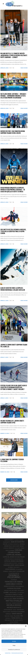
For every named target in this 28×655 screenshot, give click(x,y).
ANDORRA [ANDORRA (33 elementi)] (5, 544)
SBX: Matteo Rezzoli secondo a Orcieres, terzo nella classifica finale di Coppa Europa (13, 231)
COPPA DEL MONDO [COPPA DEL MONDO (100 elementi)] (13, 555)
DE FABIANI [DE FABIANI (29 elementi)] (10, 567)
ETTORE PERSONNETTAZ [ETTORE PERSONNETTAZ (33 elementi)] (14, 573)
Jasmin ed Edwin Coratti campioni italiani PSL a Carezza (13, 346)
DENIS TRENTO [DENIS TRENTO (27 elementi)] (16, 567)
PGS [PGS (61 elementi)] (22, 616)
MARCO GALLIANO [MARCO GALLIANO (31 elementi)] (8, 598)
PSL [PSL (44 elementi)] (13, 620)
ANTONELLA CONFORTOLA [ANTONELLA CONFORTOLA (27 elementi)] (13, 544)
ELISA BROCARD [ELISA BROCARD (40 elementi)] (20, 571)
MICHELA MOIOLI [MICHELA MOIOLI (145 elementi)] (14, 605)
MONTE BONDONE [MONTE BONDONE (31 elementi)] (8, 609)
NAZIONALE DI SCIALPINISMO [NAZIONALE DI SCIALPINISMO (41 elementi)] (18, 611)
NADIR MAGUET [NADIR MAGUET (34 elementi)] (20, 609)
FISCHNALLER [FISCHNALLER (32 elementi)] (14, 579)
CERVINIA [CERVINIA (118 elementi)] (18, 550)
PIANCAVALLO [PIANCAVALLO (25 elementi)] (8, 618)
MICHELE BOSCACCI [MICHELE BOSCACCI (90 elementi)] (14, 607)
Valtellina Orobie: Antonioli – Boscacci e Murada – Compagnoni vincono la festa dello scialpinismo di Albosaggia (13, 96)
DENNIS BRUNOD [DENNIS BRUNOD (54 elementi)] (10, 569)
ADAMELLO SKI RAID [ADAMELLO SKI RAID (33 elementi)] (18, 539)
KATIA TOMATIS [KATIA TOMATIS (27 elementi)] (21, 590)
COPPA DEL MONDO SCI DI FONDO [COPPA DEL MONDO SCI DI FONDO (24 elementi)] (10, 563)
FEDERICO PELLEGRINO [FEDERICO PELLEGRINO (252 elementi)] (13, 576)
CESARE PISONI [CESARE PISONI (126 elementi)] (14, 552)
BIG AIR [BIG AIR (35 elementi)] (22, 546)
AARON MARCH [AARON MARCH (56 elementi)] (9, 539)
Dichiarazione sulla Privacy (17, 652)
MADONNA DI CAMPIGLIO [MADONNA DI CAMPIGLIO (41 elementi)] (11, 594)
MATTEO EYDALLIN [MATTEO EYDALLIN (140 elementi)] (14, 601)
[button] (26, 626)
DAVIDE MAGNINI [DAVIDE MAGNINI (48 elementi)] (19, 565)
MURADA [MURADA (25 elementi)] (14, 609)
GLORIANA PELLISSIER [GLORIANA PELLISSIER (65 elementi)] (14, 588)
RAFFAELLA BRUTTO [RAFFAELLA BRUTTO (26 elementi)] (19, 620)
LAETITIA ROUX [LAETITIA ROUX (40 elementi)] (13, 592)
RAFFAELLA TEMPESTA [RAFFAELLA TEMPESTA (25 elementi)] (14, 622)
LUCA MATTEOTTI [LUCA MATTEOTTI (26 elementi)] (20, 592)
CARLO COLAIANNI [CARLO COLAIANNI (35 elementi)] (10, 550)
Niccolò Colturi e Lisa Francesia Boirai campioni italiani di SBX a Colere (12, 132)
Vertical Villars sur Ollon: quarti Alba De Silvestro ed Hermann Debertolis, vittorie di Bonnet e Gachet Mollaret (13, 387)
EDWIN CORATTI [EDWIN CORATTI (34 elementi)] (12, 571)
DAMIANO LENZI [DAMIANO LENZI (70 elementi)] (9, 565)
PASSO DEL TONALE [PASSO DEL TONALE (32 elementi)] (9, 616)
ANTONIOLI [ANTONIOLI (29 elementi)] (22, 544)
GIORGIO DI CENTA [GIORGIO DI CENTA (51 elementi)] (9, 586)
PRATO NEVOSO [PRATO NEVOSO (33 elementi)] (8, 620)
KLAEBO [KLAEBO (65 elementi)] (6, 592)
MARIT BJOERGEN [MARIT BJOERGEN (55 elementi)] (18, 598)
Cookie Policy (8, 652)
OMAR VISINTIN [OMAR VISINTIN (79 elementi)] (17, 613)
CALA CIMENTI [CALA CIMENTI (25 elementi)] (17, 548)
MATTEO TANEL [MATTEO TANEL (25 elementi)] (8, 603)
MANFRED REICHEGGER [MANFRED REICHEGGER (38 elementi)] (10, 596)
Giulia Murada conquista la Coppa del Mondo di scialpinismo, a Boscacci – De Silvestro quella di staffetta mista (12, 190)
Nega (14, 645)
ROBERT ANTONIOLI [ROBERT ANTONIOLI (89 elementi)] (14, 624)
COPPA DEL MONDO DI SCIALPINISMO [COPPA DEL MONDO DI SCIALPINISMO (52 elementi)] (14, 557)
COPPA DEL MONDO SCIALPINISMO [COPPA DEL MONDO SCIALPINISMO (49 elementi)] (14, 561)
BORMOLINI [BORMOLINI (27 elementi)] (6, 548)
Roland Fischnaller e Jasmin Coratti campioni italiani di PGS (12, 422)
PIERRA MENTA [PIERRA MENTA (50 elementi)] (15, 618)
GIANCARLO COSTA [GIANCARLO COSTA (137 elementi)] (14, 584)
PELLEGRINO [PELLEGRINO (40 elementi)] (17, 616)
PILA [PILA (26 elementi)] (21, 618)
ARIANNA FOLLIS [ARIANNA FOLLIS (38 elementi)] (8, 546)
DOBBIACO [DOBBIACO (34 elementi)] (5, 571)
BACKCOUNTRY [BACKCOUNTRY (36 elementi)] (16, 546)
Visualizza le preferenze (14, 649)
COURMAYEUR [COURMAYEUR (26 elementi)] (20, 563)
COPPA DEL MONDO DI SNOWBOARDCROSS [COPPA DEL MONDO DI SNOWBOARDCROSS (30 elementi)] (13, 559)
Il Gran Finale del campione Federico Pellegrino (12, 460)
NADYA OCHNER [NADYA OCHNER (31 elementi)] (6, 611)
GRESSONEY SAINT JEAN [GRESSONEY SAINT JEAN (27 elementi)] (9, 590)
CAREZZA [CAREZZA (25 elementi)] (22, 548)
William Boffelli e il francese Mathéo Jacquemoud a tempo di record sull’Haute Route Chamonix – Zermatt (13, 55)
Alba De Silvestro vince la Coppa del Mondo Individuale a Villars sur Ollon (12, 289)
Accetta (14, 641)
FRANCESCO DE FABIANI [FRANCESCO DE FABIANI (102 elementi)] (14, 582)
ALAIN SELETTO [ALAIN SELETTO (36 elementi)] (6, 542)
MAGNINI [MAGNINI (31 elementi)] (20, 594)
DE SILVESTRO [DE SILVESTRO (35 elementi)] (19, 569)
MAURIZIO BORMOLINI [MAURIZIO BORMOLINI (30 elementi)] (17, 603)
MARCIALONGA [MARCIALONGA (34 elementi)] (19, 596)
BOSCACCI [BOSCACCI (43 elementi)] (11, 548)
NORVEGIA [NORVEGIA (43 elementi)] (8, 613)
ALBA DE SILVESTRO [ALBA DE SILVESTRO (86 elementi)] (17, 542)
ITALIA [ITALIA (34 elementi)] (15, 590)
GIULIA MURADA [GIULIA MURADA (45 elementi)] (19, 586)
